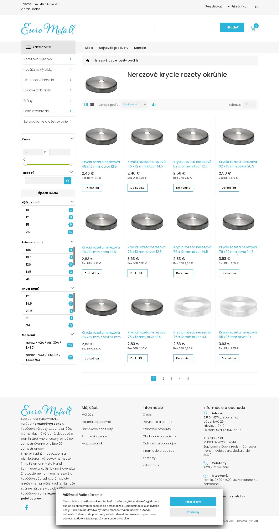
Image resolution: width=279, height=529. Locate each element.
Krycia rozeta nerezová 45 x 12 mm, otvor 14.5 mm (147, 168)
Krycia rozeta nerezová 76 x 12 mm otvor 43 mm (192, 339)
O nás (147, 416)
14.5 (29, 303)
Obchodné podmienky (160, 438)
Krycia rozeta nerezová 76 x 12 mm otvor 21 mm (101, 336)
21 (27, 318)
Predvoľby (193, 512)
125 (28, 264)
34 (28, 325)
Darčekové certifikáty (97, 431)
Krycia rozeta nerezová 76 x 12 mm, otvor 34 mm (147, 339)
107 (28, 257)
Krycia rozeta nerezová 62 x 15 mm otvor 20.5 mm (238, 168)
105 (28, 250)
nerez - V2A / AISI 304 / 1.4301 (43, 345)
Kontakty (149, 460)
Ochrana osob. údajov (160, 445)
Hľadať (232, 27)
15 (27, 224)
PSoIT (254, 523)
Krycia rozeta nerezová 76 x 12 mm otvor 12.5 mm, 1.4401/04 (147, 254)
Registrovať (214, 6)
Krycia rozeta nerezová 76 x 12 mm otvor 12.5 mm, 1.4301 (101, 254)
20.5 (29, 311)
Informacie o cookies (158, 452)
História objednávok (97, 424)
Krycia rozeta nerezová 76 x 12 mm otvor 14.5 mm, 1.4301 (192, 254)
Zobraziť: (235, 107)
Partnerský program (97, 438)
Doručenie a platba (157, 424)
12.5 (28, 296)
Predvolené (130, 106)
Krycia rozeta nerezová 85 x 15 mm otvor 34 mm (238, 339)
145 (28, 271)
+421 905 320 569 (216, 469)
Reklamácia (151, 467)
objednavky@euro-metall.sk (224, 498)
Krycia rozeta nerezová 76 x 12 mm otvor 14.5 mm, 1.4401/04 (238, 254)
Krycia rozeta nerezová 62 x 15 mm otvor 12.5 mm (192, 168)
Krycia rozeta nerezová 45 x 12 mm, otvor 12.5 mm (101, 168)
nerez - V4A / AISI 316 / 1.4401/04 (43, 357)
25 (28, 232)
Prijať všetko (193, 501)
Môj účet (88, 416)
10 (27, 210)
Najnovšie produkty (157, 431)
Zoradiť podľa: (109, 107)
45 (28, 279)
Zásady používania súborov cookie (107, 518)
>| (187, 380)
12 (27, 217)
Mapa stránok (92, 445)
